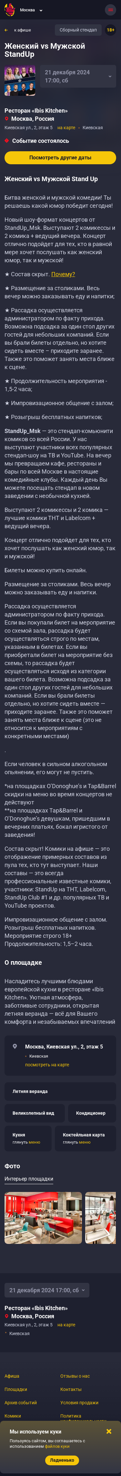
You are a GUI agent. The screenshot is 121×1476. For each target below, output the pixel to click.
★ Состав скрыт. (40, 274)
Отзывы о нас (75, 1376)
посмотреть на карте (47, 1064)
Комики (13, 1416)
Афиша (12, 1376)
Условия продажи (79, 1402)
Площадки (16, 1389)
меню (34, 1142)
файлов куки (57, 1446)
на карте (66, 127)
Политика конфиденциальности (83, 1418)
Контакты (71, 1389)
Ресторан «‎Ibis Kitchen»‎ (36, 110)
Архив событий (21, 1402)
